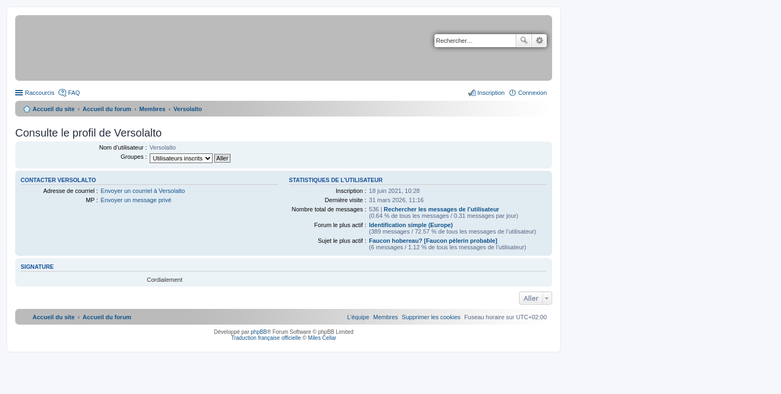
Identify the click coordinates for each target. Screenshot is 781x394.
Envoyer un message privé (136, 200)
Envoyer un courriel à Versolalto (143, 191)
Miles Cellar (322, 338)
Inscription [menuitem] (490, 92)
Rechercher (524, 40)
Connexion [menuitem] (532, 92)
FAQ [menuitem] (74, 92)
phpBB (259, 332)
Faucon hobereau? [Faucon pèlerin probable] (433, 240)
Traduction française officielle (266, 338)
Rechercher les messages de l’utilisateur (442, 209)
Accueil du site (54, 109)
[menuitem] (431, 317)
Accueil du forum (106, 109)
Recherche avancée (539, 40)
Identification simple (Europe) (411, 225)
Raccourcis (39, 92)
